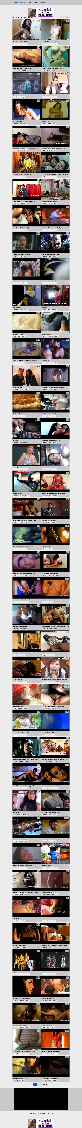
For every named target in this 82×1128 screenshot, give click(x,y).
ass (23, 362)
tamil (54, 841)
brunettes (50, 788)
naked (26, 841)
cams (55, 469)
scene (50, 203)
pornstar (51, 681)
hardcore (45, 176)
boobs (54, 176)
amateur (48, 70)
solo (26, 43)
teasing (21, 389)
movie (24, 814)
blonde (55, 389)
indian (21, 283)
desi (55, 203)
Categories (42, 2)
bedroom (50, 761)
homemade (20, 43)
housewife (49, 150)
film (55, 974)
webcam (56, 43)
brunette (57, 681)
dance (49, 362)
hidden (50, 469)
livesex (54, 708)
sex (15, 97)
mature (50, 575)
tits (14, 150)
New (67, 17)
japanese (45, 681)
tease (56, 788)
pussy (15, 362)
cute (15, 203)
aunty (25, 283)
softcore (24, 70)
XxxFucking (22, 2)
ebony (23, 416)
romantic (26, 894)
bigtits (53, 70)
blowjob (23, 176)
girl (24, 97)
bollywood (45, 203)
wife (54, 150)
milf (18, 150)
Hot (62, 17)
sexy (15, 70)
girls (44, 894)
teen (15, 43)
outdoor (27, 974)
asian (25, 230)
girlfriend (55, 575)
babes (23, 336)
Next (45, 1084)
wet (54, 123)
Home (36, 2)
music (54, 362)
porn (26, 522)
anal (19, 176)
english (44, 974)
